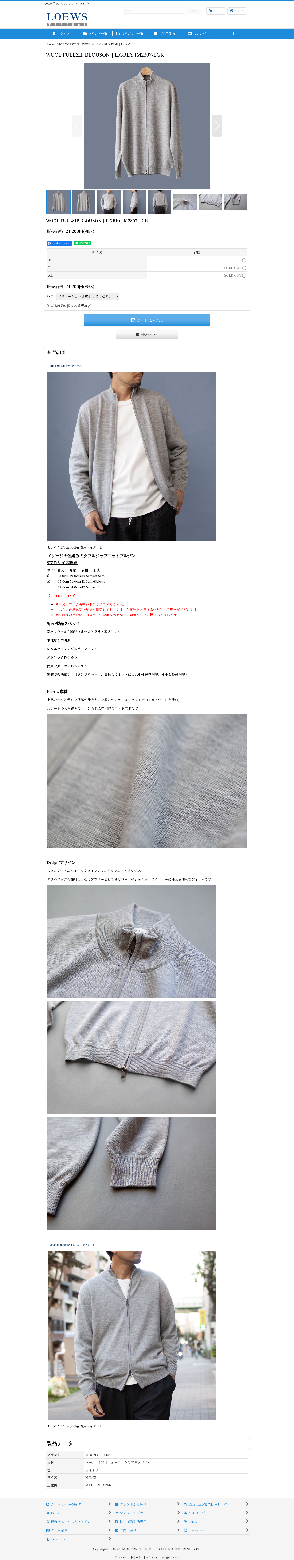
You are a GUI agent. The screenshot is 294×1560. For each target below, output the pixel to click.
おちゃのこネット (140, 1557)
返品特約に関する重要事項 (69, 305)
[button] (233, 34)
